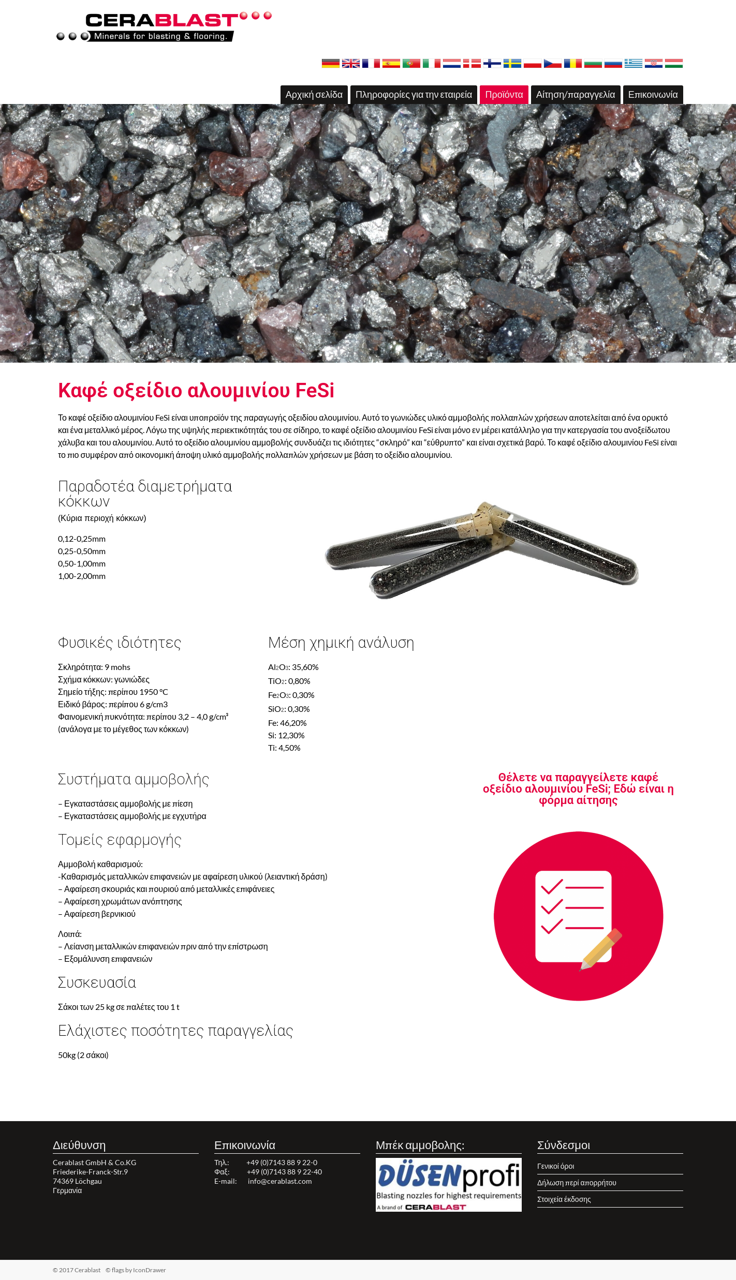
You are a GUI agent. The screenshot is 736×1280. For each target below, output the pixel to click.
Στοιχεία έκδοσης (564, 1199)
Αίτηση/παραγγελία (575, 94)
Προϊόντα (504, 94)
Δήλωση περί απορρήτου (576, 1182)
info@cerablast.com (280, 1181)
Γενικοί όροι (555, 1166)
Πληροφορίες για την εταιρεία (414, 94)
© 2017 (93, 1270)
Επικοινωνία (653, 94)
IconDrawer (149, 1270)
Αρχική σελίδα (314, 94)
